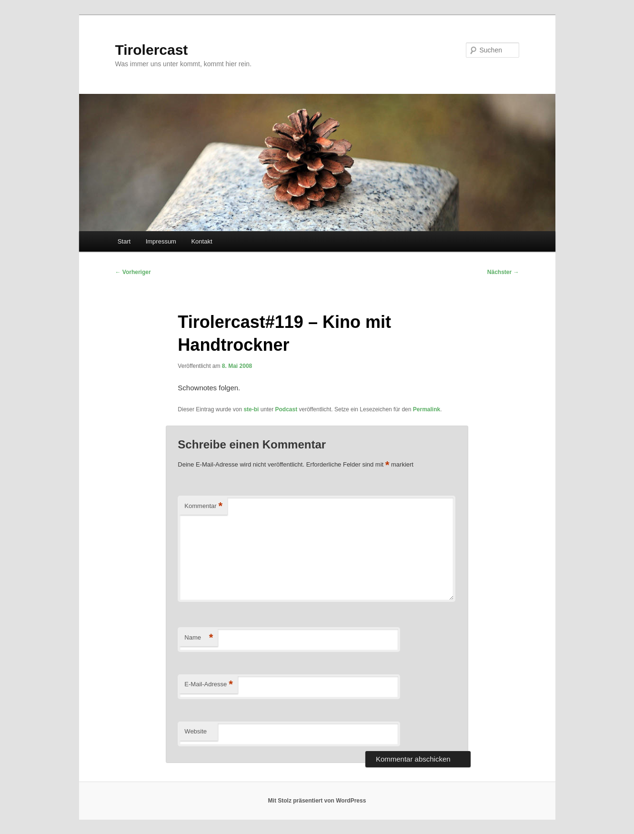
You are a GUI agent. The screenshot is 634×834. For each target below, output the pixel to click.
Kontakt (201, 241)
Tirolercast (151, 50)
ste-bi (251, 409)
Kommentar (203, 506)
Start (124, 241)
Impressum (161, 241)
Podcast (286, 409)
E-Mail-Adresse (208, 685)
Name (198, 638)
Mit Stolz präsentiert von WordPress (317, 800)
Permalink (426, 409)
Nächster (503, 272)
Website (195, 731)
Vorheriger (133, 272)
